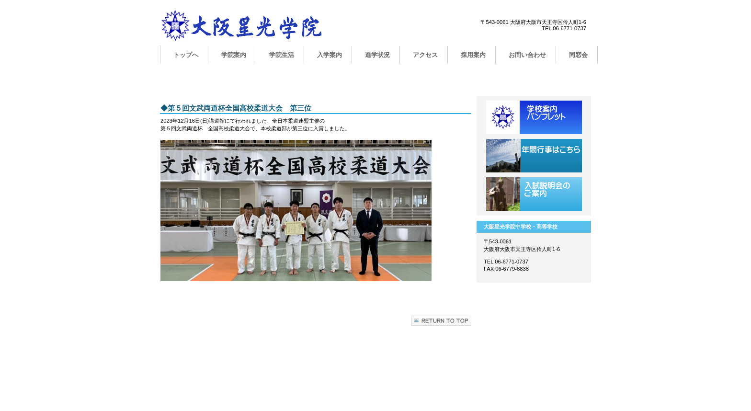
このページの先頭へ (441, 321)
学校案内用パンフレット (534, 117)
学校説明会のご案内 (534, 194)
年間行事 (534, 155)
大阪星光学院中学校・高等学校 (256, 28)
